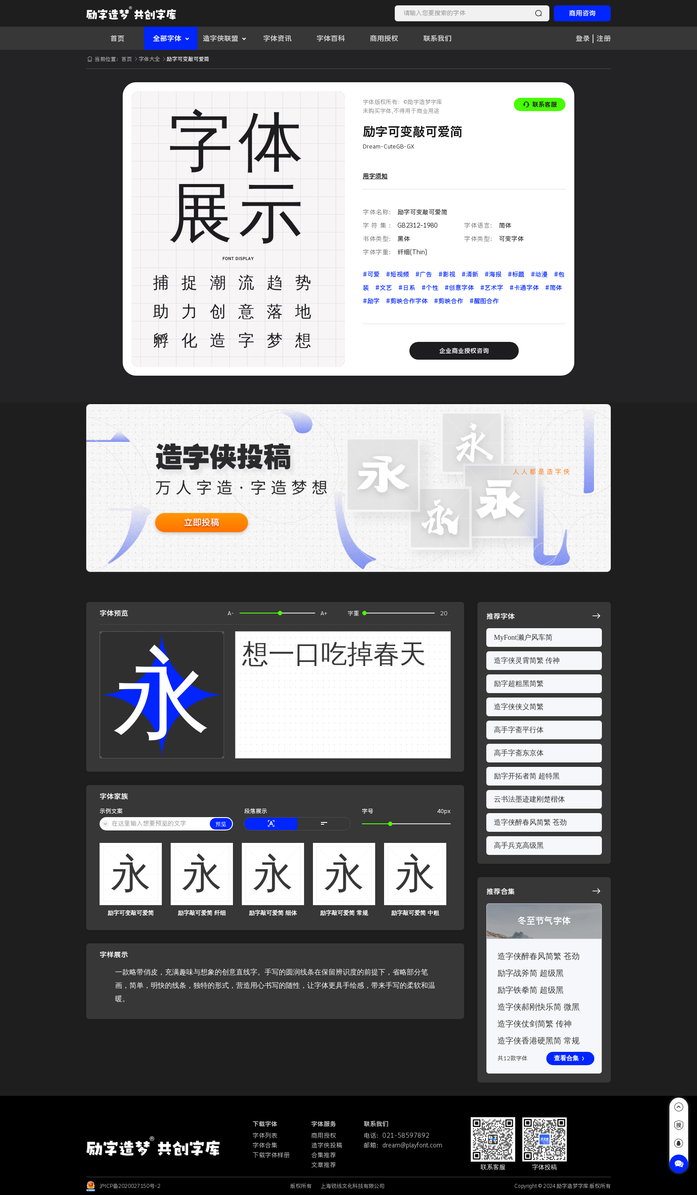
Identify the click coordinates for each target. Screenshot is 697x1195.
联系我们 (437, 38)
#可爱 (372, 274)
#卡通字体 (525, 288)
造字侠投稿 (326, 1145)
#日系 (407, 288)
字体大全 (150, 59)
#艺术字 (492, 288)
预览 (221, 824)
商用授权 (384, 38)
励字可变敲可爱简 (131, 913)
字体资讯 (277, 38)
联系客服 (540, 104)
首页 (117, 38)
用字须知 (375, 176)
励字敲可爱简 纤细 (201, 913)
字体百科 (330, 38)
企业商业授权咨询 (464, 351)
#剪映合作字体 (407, 301)
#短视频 (398, 274)
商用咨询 (582, 13)
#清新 (470, 274)
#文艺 (384, 288)
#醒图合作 (484, 301)
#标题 (517, 274)
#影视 (447, 274)
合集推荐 (323, 1155)
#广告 (424, 274)
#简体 (553, 288)
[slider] (277, 613)
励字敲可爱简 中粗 (415, 913)
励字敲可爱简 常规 (344, 913)
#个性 (430, 288)
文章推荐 (323, 1165)
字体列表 (264, 1135)
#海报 (494, 274)
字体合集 (264, 1145)
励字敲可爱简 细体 (272, 913)
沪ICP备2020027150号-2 (130, 1186)
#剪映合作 (449, 301)
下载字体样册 (271, 1155)
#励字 (372, 301)
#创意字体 (460, 288)
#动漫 (540, 274)
